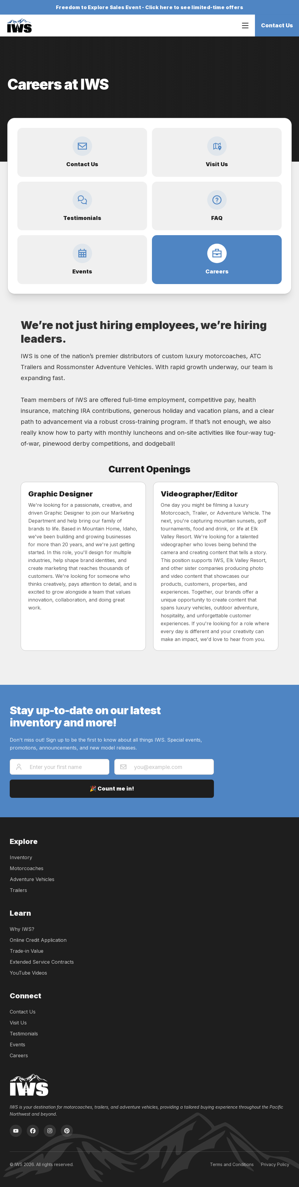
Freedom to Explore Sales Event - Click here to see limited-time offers (149, 7)
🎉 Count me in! (112, 788)
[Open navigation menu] (245, 25)
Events (17, 1044)
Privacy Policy (275, 1164)
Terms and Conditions (232, 1164)
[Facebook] (33, 1131)
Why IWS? (22, 929)
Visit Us (18, 1023)
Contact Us (277, 25)
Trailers (18, 890)
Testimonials (24, 1034)
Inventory (21, 857)
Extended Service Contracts (42, 962)
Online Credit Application (38, 940)
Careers (19, 1055)
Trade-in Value (26, 951)
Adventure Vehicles (32, 879)
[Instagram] (50, 1131)
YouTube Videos (28, 973)
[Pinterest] (67, 1131)
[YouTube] (16, 1131)
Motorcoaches (26, 868)
